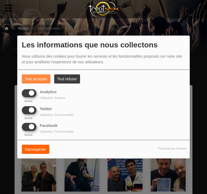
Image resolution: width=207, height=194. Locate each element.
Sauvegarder (35, 149)
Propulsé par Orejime (172, 148)
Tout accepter (36, 79)
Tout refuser (67, 79)
